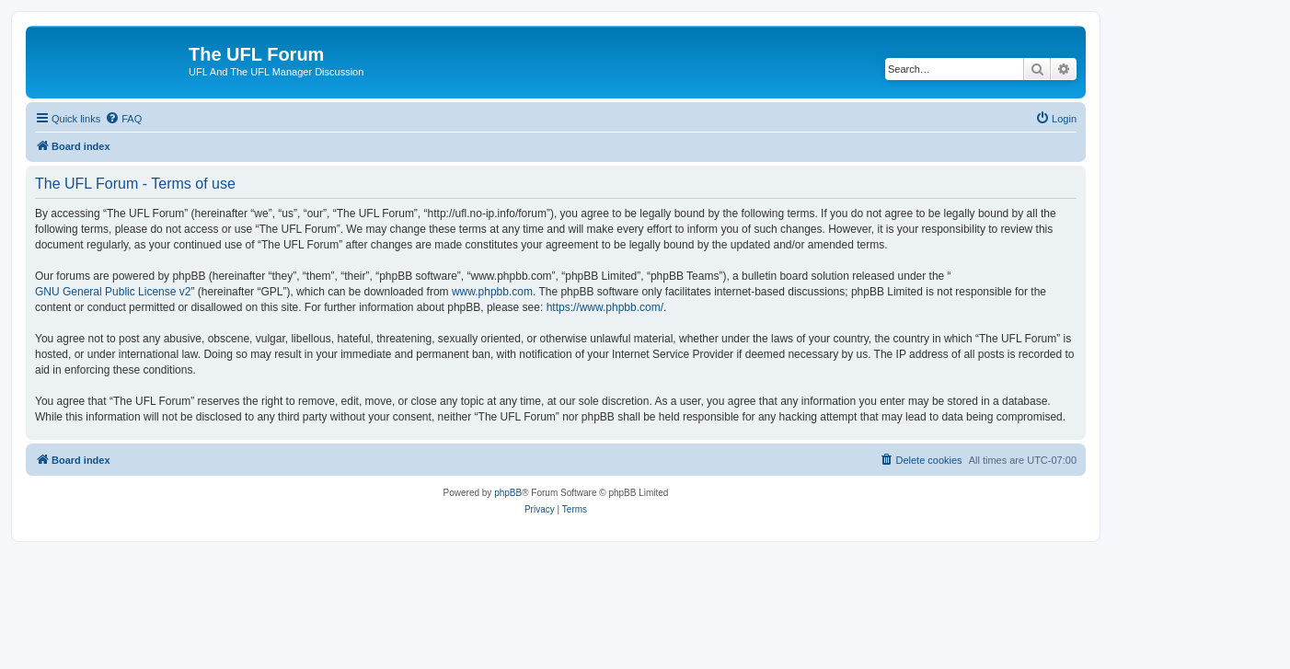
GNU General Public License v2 (112, 291)
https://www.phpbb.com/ (605, 307)
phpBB (508, 493)
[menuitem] (123, 119)
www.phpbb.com (492, 291)
